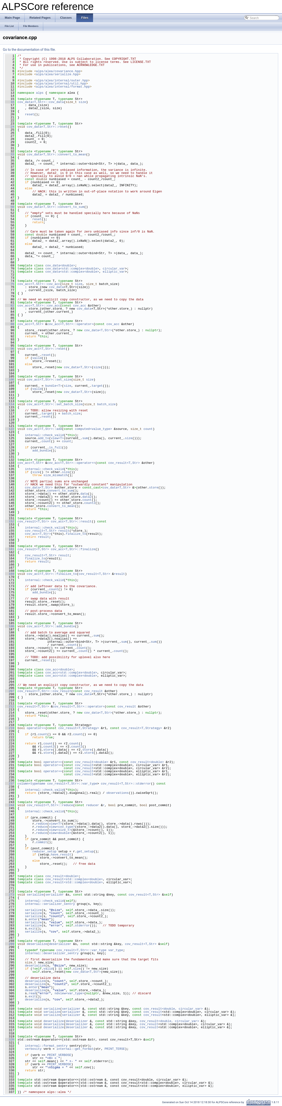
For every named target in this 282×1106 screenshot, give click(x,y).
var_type (115, 950)
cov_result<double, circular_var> (173, 1009)
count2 (89, 503)
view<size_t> (60, 830)
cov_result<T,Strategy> (78, 728)
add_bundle (41, 450)
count (148, 429)
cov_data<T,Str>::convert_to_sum (55, 207)
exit (32, 928)
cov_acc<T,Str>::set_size (49, 379)
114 (9, 404)
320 (9, 1039)
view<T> (57, 438)
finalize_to (76, 534)
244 (9, 805)
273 (9, 894)
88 (9, 324)
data (84, 494)
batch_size (106, 404)
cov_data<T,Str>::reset (47, 127)
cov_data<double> (60, 265)
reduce (41, 824)
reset (29, 114)
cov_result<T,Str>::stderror (126, 783)
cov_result (93, 691)
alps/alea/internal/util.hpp (61, 83)
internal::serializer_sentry (50, 904)
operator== (36, 728)
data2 (87, 497)
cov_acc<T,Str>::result (71, 521)
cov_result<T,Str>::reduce (50, 805)
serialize (35, 894)
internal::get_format (75, 1049)
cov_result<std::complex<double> (74, 879)
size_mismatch (55, 475)
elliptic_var (114, 272)
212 (9, 706)
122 (9, 429)
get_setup (85, 851)
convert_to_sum (60, 490)
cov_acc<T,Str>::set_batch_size (54, 404)
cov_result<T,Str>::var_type (81, 950)
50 (9, 207)
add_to (43, 438)
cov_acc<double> (59, 669)
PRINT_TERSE (114, 1049)
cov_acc (79, 305)
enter (33, 919)
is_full (55, 447)
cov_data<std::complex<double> (72, 268)
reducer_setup (44, 851)
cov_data (56, 287)
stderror (82, 925)
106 (9, 379)
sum (85, 438)
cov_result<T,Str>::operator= (78, 706)
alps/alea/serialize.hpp (57, 74)
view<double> (60, 833)
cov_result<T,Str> (124, 463)
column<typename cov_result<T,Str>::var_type (57, 783)
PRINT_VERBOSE (59, 1055)
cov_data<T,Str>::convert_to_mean (56, 154)
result (63, 531)
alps (39, 93)
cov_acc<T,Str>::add (44, 429)
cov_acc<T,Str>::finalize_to (52, 574)
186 (9, 626)
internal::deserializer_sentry (52, 953)
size (82, 102)
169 (9, 574)
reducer (92, 805)
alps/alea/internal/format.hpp (63, 86)
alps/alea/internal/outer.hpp (62, 80)
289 (9, 944)
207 (9, 691)
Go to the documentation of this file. (29, 49)
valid (37, 358)
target (97, 386)
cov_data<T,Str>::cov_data (41, 102)
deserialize (37, 944)
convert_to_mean (61, 506)
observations (117, 793)
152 (9, 521)
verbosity (33, 1049)
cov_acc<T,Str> (30, 324)
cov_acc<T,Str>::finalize (73, 549)
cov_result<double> (91, 762)
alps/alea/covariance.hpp (58, 71)
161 (9, 549)
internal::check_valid (44, 435)
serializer (54, 894)
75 (9, 284)
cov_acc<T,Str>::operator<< (71, 463)
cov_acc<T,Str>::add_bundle (51, 626)
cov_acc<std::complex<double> (71, 672)
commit (41, 842)
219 (9, 728)
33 (9, 154)
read (32, 993)
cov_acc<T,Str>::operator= (70, 324)
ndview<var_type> (69, 993)
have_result (61, 854)
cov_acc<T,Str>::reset (46, 349)
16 (9, 102)
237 (9, 783)
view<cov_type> (62, 827)
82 (9, 305)
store (153, 487)
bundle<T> (53, 386)
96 (9, 349)
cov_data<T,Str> (98, 330)
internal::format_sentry (46, 1046)
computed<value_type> (93, 429)
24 (9, 127)
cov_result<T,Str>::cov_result (44, 691)
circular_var (114, 268)
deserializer (60, 944)
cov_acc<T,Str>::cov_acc (39, 284)
